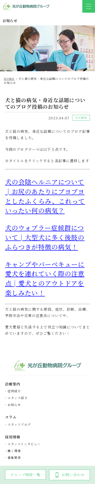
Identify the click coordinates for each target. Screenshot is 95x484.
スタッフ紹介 (18, 398)
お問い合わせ (69, 474)
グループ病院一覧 (25, 474)
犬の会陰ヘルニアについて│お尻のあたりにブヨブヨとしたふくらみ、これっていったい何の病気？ (45, 196)
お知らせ (14, 405)
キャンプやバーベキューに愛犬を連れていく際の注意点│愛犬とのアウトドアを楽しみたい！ (44, 278)
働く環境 (14, 451)
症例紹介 (14, 391)
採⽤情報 (12, 437)
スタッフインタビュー (24, 444)
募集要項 (14, 458)
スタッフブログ (19, 424)
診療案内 (12, 384)
